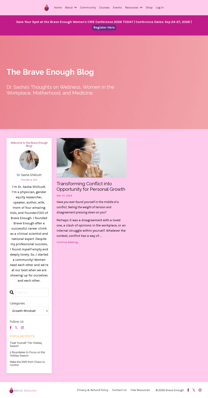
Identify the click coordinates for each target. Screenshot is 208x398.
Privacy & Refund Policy (92, 390)
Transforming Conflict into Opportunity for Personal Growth (85, 189)
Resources (134, 7)
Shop (149, 7)
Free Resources (140, 390)
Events (117, 7)
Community (88, 7)
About (71, 7)
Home (58, 7)
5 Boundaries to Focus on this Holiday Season (27, 354)
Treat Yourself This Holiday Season (26, 344)
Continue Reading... (68, 248)
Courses (104, 7)
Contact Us (119, 390)
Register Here (104, 27)
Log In (160, 7)
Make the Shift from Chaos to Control (27, 363)
